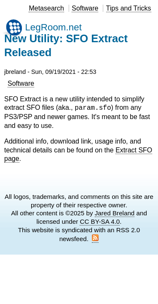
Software (85, 8)
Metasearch (46, 8)
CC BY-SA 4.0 (100, 221)
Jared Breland (115, 213)
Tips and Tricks (128, 8)
